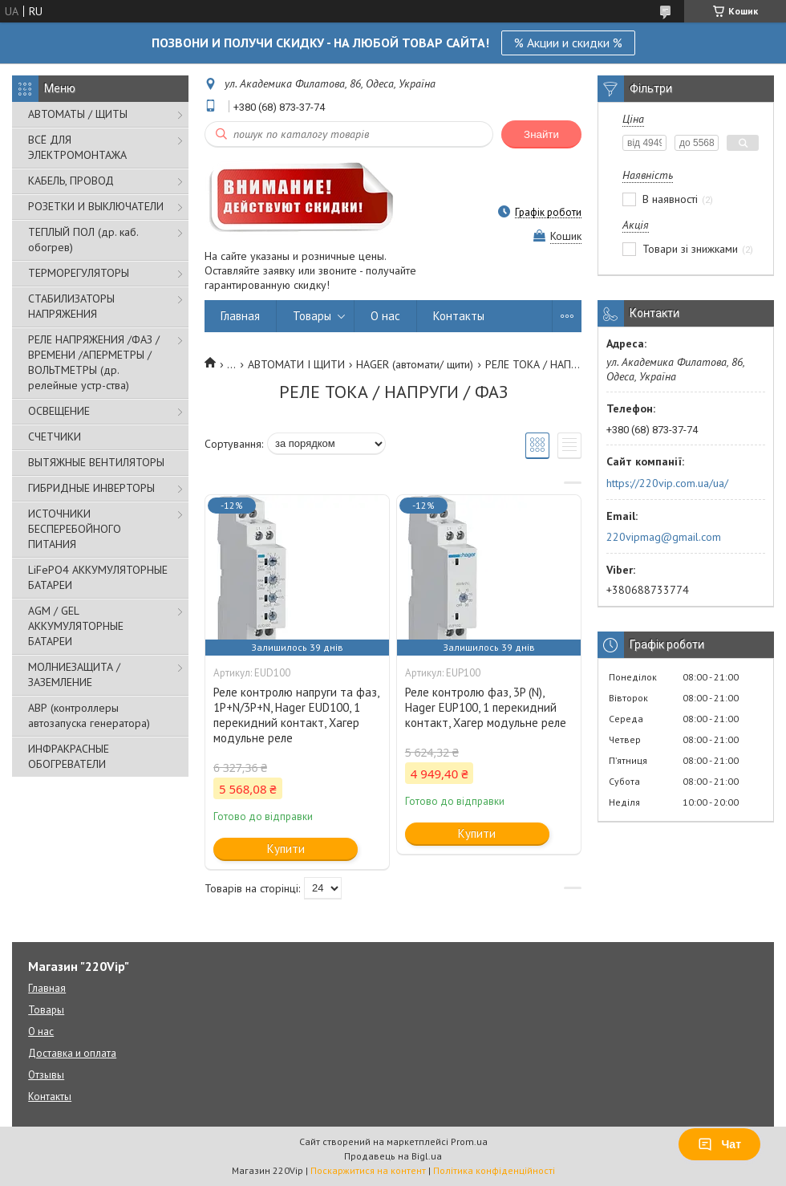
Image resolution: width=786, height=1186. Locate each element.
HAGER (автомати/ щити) (414, 364)
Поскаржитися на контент (368, 1170)
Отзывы (46, 1075)
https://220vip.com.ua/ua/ (667, 483)
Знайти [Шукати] (541, 134)
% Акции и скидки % (568, 43)
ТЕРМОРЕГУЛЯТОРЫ (78, 273)
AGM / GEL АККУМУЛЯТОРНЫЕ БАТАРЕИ (76, 625)
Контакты (458, 316)
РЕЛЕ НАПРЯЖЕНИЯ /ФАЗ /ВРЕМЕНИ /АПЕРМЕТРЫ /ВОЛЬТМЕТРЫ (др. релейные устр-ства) (94, 362)
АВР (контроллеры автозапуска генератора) (89, 715)
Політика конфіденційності (494, 1170)
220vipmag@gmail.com (663, 537)
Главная (240, 316)
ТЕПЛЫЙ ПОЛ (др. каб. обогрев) (83, 239)
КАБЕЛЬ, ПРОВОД (71, 180)
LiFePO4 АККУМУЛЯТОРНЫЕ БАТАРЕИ (98, 577)
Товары (312, 316)
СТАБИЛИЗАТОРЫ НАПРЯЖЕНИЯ (71, 306)
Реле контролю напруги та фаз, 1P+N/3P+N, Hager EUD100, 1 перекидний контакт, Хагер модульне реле (296, 714)
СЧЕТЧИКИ (54, 436)
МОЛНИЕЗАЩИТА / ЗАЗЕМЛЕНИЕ (74, 674)
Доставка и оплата (72, 1053)
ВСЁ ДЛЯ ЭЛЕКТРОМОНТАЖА (77, 147)
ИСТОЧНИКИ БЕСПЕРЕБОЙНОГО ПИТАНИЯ (74, 528)
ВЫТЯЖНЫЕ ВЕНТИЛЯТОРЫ (96, 462)
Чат (719, 1144)
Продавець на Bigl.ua (393, 1156)
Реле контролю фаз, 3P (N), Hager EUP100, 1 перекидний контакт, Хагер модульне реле (485, 707)
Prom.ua (469, 1141)
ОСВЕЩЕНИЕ (59, 411)
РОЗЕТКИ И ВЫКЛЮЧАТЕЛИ (96, 206)
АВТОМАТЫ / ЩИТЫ (78, 114)
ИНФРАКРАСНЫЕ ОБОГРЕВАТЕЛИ (68, 756)
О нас (385, 316)
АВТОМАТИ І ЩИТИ (296, 364)
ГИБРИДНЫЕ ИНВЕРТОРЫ (91, 488)
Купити (286, 848)
